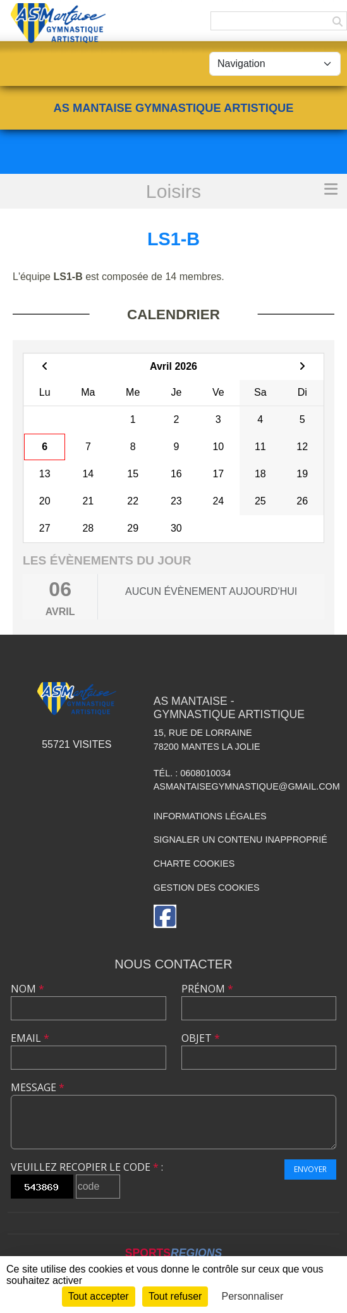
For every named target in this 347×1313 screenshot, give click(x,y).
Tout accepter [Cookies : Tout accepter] (98, 1296)
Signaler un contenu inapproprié (240, 839)
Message (37, 1087)
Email (30, 1038)
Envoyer (310, 1169)
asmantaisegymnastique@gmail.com (247, 786)
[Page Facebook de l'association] (165, 916)
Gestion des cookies (207, 887)
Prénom (207, 989)
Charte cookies (194, 863)
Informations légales (210, 816)
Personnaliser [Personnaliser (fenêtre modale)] (253, 1296)
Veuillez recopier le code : (87, 1167)
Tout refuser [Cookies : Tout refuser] (175, 1296)
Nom (27, 989)
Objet (200, 1038)
